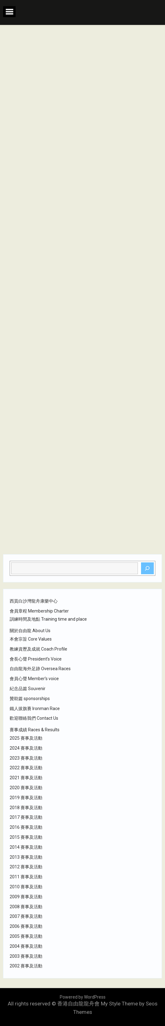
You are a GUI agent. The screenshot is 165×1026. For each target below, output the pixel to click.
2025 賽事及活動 (26, 738)
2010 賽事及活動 (26, 886)
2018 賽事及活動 (26, 807)
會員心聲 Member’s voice (34, 678)
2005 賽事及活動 (26, 936)
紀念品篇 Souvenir (27, 688)
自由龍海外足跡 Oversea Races (40, 668)
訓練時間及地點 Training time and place (48, 619)
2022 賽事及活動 (26, 767)
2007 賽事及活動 (26, 916)
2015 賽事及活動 (26, 837)
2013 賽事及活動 (26, 857)
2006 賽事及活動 (26, 926)
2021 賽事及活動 (26, 777)
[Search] (147, 568)
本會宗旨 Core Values (31, 639)
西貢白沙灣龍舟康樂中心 (34, 601)
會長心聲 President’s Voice (36, 658)
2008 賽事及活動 (26, 906)
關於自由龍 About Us (30, 630)
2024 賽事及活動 (26, 748)
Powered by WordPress (83, 997)
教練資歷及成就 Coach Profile (38, 649)
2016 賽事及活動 (26, 827)
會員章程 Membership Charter (39, 610)
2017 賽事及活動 (26, 817)
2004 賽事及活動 (26, 946)
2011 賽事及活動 (26, 876)
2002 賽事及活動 (26, 965)
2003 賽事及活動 (26, 956)
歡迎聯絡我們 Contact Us (34, 718)
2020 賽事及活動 (26, 787)
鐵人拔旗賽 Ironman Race (35, 708)
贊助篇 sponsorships (30, 698)
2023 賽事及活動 (26, 758)
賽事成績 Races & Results (34, 729)
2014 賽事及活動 (26, 847)
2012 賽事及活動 (26, 866)
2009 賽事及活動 (26, 896)
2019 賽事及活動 (26, 797)
